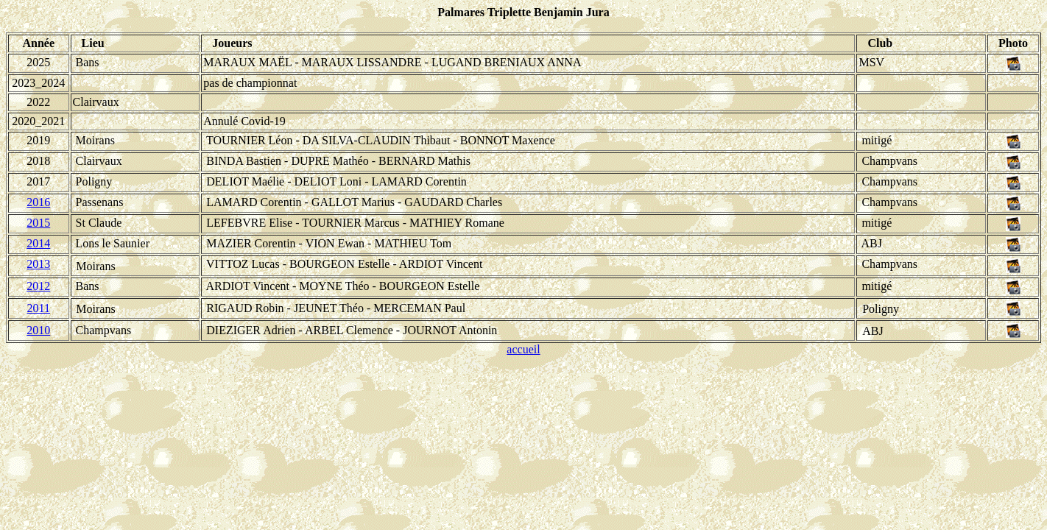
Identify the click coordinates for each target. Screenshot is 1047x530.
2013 (38, 264)
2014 (38, 243)
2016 (38, 202)
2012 (38, 286)
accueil (523, 349)
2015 (38, 222)
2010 (38, 330)
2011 (38, 308)
